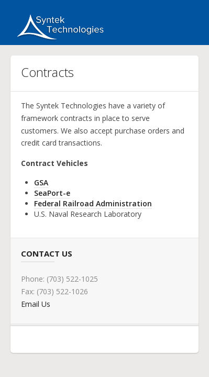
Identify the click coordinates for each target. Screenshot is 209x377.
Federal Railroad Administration (93, 203)
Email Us (35, 304)
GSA (41, 182)
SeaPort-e (52, 193)
